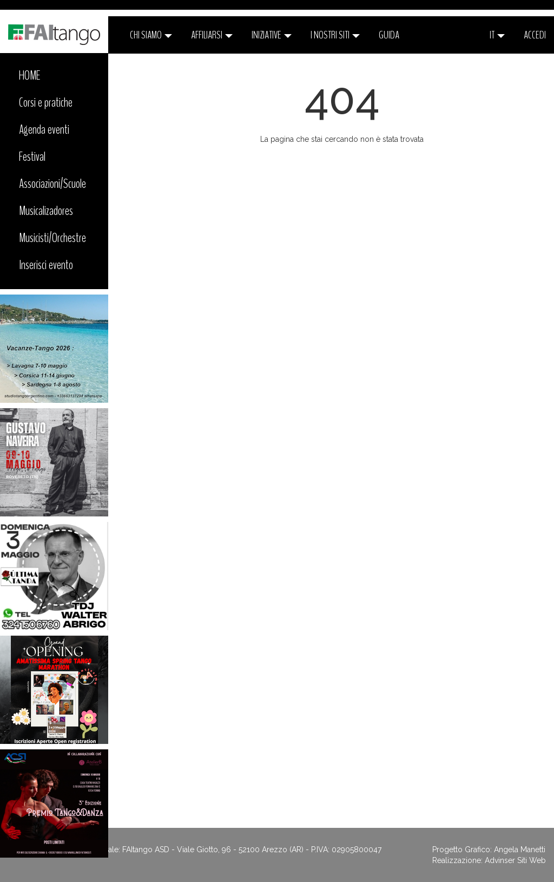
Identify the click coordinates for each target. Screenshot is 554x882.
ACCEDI (535, 35)
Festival (32, 156)
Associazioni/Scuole (52, 183)
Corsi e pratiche (45, 102)
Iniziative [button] (272, 35)
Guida (389, 35)
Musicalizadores (46, 210)
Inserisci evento (46, 264)
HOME (30, 75)
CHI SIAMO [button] (151, 35)
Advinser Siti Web (515, 860)
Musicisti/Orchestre (52, 237)
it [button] (497, 35)
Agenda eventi (44, 129)
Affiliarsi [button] (212, 35)
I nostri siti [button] (335, 35)
